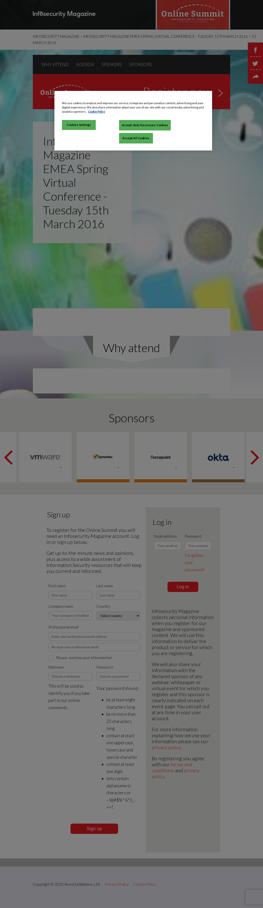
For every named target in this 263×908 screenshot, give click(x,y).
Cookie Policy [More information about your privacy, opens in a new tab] (96, 111)
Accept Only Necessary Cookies (145, 125)
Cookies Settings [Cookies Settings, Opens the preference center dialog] (79, 124)
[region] (133, 120)
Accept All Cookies (135, 138)
